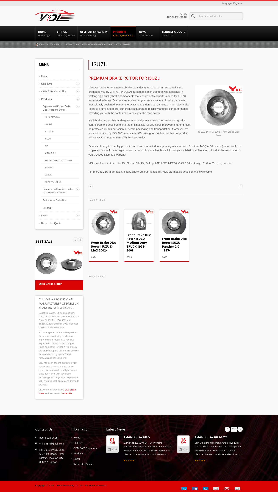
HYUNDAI (49, 131)
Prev (80, 239)
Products (123, 33)
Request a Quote (173, 33)
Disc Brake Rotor (50, 283)
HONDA (48, 124)
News (147, 33)
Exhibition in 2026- (137, 437)
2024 (183, 449)
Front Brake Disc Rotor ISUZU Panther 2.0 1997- (174, 244)
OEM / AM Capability (93, 33)
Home (44, 33)
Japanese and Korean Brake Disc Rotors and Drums (91, 44)
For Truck (47, 208)
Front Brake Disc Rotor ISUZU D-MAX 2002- (103, 246)
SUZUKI (48, 175)
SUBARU (49, 167)
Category (54, 44)
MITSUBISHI (51, 153)
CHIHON (65, 33)
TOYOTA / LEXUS (53, 182)
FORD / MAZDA (52, 117)
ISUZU (48, 139)
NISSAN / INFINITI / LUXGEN (58, 160)
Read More (129, 460)
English (236, 3)
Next (75, 239)
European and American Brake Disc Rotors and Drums (58, 191)
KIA (46, 146)
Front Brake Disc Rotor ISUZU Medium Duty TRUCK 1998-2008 (139, 242)
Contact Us (66, 393)
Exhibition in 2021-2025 (211, 437)
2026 (112, 449)
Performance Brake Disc (54, 200)
